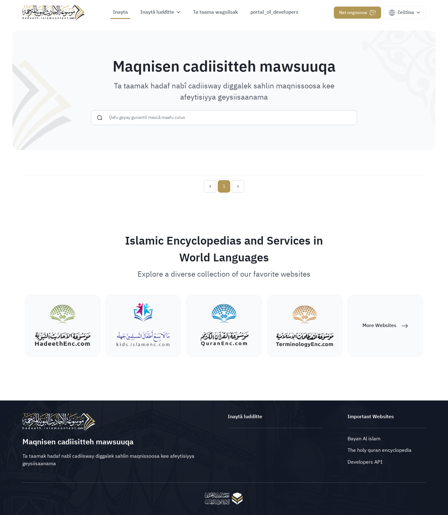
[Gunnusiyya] (99, 123)
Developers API (365, 462)
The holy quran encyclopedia (380, 450)
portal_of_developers (274, 12)
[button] (160, 13)
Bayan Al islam (364, 438)
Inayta (120, 12)
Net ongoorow (357, 12)
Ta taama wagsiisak (215, 12)
